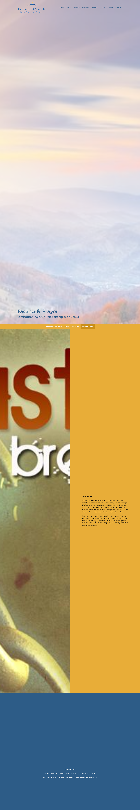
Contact (118, 8)
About (68, 8)
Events (77, 8)
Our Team (58, 326)
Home (61, 8)
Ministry (85, 8)
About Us (49, 326)
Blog (111, 8)
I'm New (66, 326)
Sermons (95, 8)
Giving (103, 8)
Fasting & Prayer (87, 326)
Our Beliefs (75, 326)
